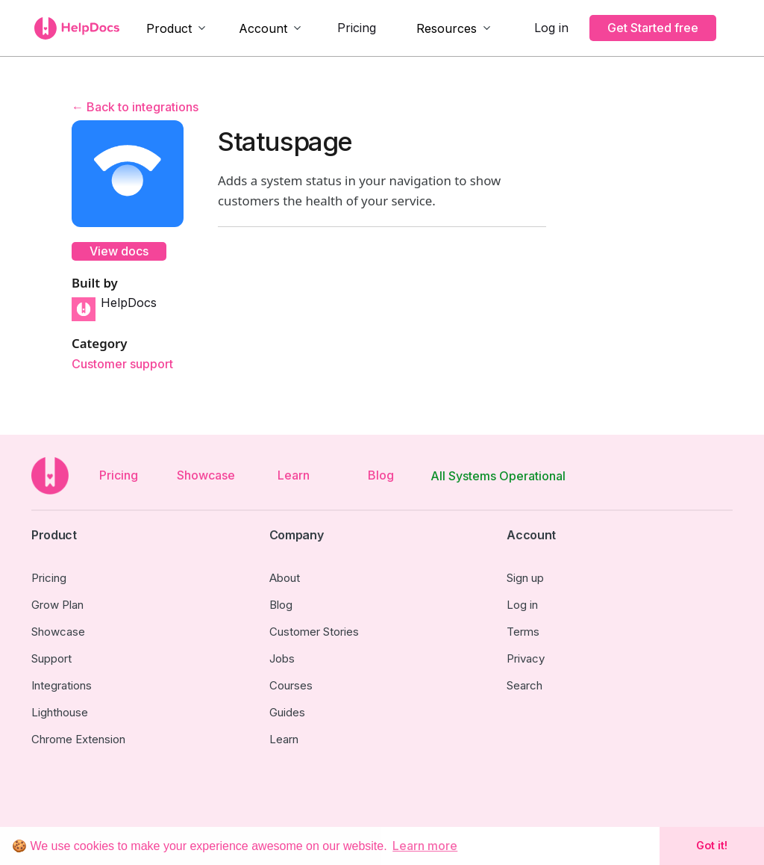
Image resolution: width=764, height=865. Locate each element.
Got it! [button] (711, 845)
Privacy (526, 658)
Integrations (61, 685)
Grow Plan (57, 605)
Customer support (122, 364)
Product (169, 28)
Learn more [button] (424, 845)
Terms (523, 631)
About (284, 578)
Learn (294, 475)
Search (524, 685)
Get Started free (652, 27)
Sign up (525, 578)
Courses (291, 685)
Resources (446, 28)
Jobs (282, 658)
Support (51, 658)
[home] (76, 28)
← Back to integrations (135, 106)
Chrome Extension (78, 739)
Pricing (356, 27)
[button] (176, 28)
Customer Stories (314, 631)
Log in (551, 27)
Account (263, 28)
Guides (287, 712)
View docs (119, 251)
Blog (381, 475)
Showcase (206, 475)
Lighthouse (59, 712)
